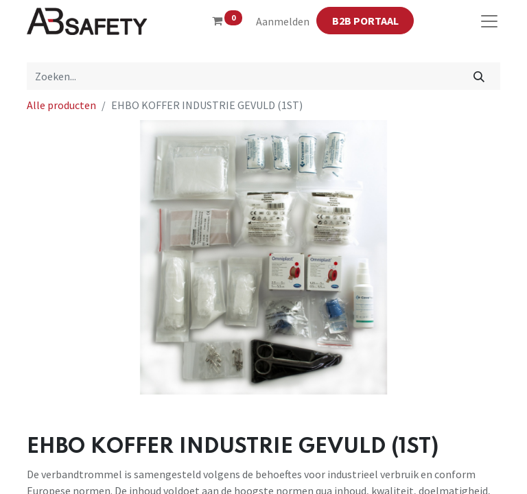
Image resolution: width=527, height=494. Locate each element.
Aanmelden (282, 21)
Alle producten (61, 105)
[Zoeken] (479, 76)
